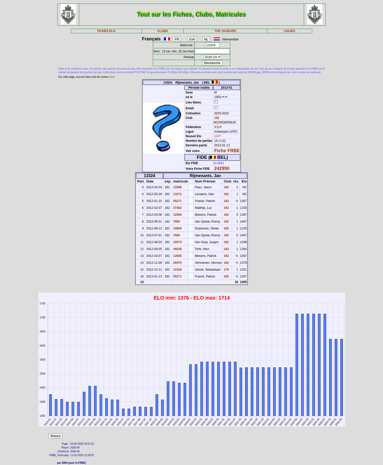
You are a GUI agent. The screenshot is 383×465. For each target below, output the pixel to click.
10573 (177, 242)
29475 (177, 263)
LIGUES (289, 31)
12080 (177, 214)
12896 (177, 187)
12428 (177, 269)
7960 (176, 221)
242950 (221, 168)
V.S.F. (218, 127)
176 (226, 269)
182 (216, 118)
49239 (177, 249)
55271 (177, 201)
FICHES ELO (106, 31)
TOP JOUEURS (225, 31)
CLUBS (162, 31)
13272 (177, 194)
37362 (177, 208)
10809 (177, 228)
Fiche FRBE (227, 150)
